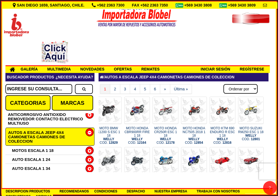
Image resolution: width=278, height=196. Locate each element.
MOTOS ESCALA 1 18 (32, 150)
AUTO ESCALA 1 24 (31, 159)
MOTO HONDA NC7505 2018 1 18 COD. (194, 135)
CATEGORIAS (28, 103)
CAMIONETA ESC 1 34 (33, 177)
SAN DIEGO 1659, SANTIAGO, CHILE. (49, 5)
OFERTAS (123, 69)
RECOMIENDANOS (74, 191)
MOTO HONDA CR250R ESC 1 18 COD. (165, 135)
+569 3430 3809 (242, 5)
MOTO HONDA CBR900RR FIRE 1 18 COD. (137, 135)
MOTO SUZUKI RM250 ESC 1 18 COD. (250, 133)
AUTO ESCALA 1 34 (31, 168)
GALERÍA (29, 69)
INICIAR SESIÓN (215, 69)
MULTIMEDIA (59, 69)
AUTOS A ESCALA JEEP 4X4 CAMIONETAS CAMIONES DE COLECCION (36, 136)
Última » (181, 89)
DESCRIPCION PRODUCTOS (28, 191)
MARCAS (72, 103)
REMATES (150, 69)
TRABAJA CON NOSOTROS (218, 191)
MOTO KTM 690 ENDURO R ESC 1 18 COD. (222, 135)
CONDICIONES (105, 191)
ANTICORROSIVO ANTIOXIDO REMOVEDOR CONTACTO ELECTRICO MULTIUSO (45, 118)
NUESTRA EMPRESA (170, 191)
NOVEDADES (92, 69)
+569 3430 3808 (198, 5)
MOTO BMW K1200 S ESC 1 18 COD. (108, 135)
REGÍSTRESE (252, 69)
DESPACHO (136, 191)
